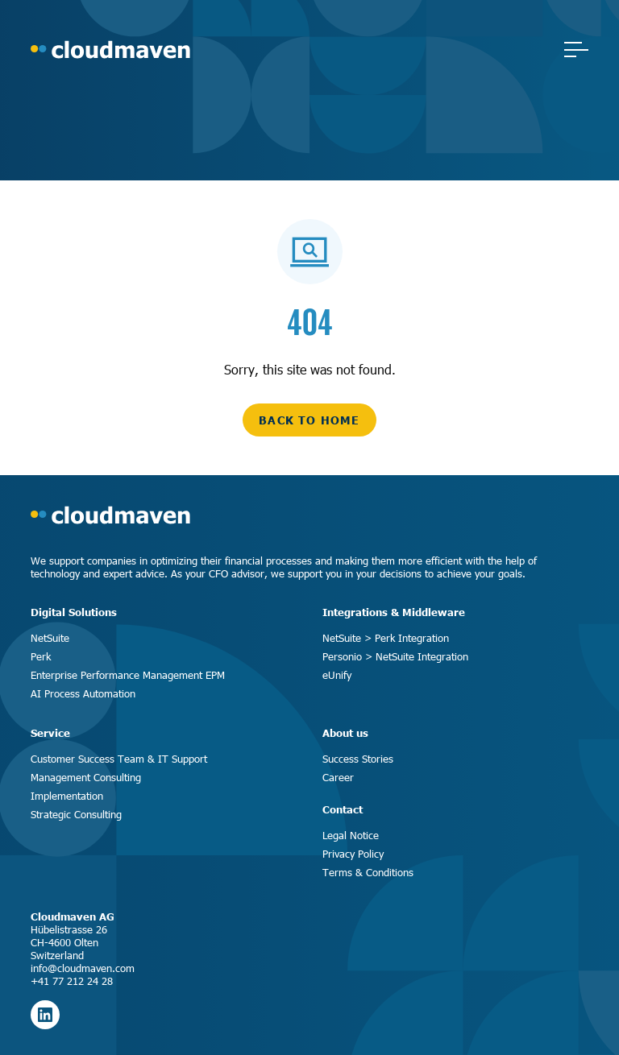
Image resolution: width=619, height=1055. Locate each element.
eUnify (336, 674)
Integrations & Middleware (393, 612)
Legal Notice (350, 835)
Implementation (67, 795)
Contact (342, 809)
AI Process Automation (83, 693)
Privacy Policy (353, 853)
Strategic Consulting (76, 814)
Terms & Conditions (367, 872)
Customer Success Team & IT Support (119, 758)
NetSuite (50, 637)
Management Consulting (86, 777)
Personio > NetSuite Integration (395, 656)
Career (338, 777)
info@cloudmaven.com (83, 968)
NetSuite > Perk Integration (385, 637)
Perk (41, 656)
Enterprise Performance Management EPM (128, 674)
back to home (309, 419)
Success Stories (357, 758)
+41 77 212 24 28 (72, 980)
